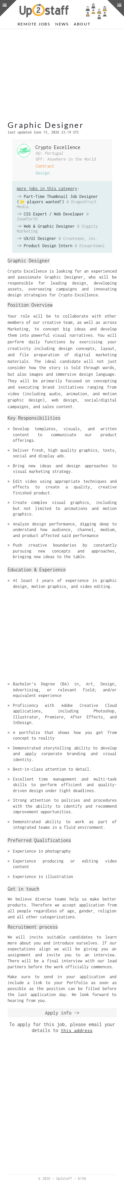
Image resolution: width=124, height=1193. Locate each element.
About (82, 23)
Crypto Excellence (57, 147)
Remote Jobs (34, 23)
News (62, 23)
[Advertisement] (62, 75)
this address (77, 1030)
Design (43, 173)
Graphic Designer (46, 125)
